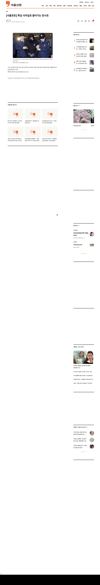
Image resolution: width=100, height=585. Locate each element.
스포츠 (85, 6)
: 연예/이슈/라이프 (80, 427)
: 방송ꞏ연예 (78, 347)
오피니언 (76, 6)
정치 (43, 6)
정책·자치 (59, 6)
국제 (54, 6)
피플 (81, 6)
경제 (50, 6)
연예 (89, 6)
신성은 (7, 20)
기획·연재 (69, 6)
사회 (47, 6)
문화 (64, 6)
